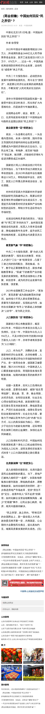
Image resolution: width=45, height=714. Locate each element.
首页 (21, 2)
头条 (26, 2)
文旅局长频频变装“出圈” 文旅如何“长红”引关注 (21, 568)
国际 (40, 2)
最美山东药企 (8, 603)
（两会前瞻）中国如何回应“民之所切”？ (18, 550)
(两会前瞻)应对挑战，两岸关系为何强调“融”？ (21, 564)
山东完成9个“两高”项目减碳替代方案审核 (16, 636)
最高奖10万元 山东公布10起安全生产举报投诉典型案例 (21, 639)
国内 (36, 2)
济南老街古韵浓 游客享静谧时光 (33, 662)
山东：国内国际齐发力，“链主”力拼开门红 (17, 625)
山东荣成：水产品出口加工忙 (11, 679)
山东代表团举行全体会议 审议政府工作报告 (17, 621)
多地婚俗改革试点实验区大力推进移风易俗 (19, 553)
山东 (31, 2)
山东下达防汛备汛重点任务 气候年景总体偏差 (18, 628)
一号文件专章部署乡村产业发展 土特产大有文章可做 (20, 703)
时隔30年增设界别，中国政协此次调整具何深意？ (22, 571)
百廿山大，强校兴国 (10, 609)
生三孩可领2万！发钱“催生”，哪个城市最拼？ (20, 575)
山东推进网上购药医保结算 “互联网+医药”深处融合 (20, 632)
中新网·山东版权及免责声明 (32, 591)
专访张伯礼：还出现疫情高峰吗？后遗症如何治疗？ (20, 689)
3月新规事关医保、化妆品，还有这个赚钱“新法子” (22, 557)
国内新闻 (9, 9)
